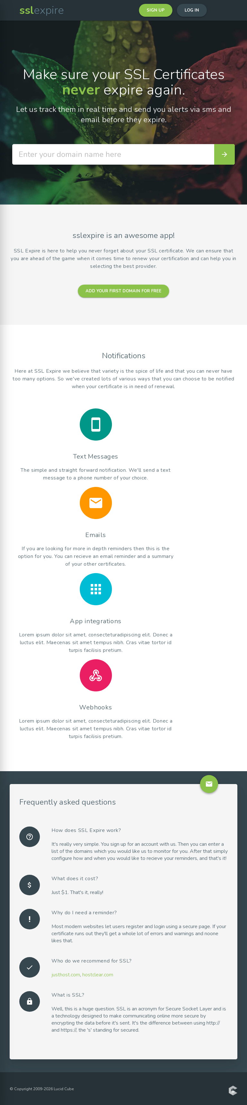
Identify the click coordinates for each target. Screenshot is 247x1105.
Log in (192, 10)
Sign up (156, 10)
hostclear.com (97, 974)
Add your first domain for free (123, 291)
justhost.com (65, 974)
